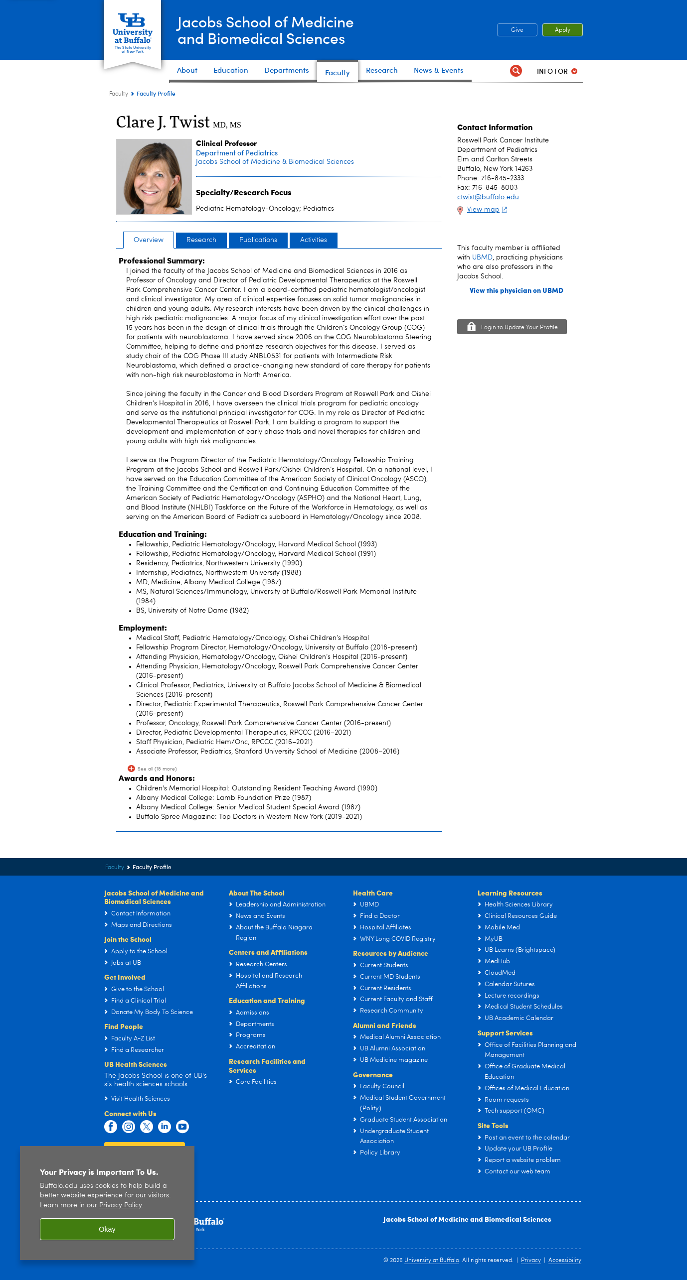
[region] (107, 1203)
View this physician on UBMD (516, 290)
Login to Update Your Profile (519, 328)
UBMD (482, 257)
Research (201, 240)
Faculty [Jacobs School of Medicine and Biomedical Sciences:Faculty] (118, 94)
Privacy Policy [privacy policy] (120, 1205)
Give (517, 30)
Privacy (531, 1261)
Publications (258, 240)
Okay (107, 1229)
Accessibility (564, 1261)
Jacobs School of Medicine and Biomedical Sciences (467, 1219)
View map (488, 209)
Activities (313, 240)
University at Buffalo (431, 1261)
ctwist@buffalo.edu (488, 197)
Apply (562, 30)
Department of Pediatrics (237, 152)
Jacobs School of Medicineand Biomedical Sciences (265, 29)
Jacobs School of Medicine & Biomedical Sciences (275, 161)
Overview (149, 240)
